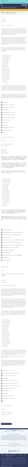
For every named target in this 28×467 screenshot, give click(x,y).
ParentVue (5, 2)
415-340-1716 (9, 437)
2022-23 (19, 445)
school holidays (21, 438)
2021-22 (22, 445)
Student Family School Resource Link (8, 435)
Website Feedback (8, 455)
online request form (10, 438)
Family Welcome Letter (6, 423)
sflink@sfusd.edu (3, 437)
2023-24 (16, 445)
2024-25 (13, 445)
